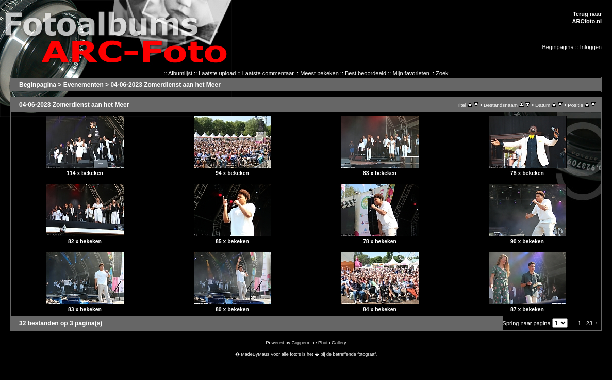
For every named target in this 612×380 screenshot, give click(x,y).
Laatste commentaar (268, 73)
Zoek (442, 73)
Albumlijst (180, 73)
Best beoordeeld (365, 73)
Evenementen (83, 84)
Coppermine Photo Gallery (318, 342)
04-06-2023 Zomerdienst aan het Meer (165, 84)
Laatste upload (217, 73)
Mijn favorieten (410, 73)
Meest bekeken (319, 73)
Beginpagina (557, 47)
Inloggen (591, 47)
